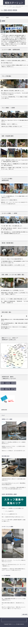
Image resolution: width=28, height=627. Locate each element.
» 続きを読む (24, 614)
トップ (2, 17)
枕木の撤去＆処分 (5, 456)
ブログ (3, 415)
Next (26, 316)
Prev (1, 316)
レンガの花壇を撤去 (6, 575)
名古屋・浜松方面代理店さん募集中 (9, 494)
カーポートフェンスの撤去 (7, 526)
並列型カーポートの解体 (7, 419)
